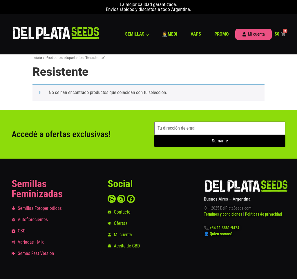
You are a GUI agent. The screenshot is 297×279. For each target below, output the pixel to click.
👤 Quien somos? (218, 234)
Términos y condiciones (223, 214)
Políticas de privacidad (263, 214)
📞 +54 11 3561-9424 (222, 227)
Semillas (134, 34)
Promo (221, 34)
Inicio (37, 57)
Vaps (196, 34)
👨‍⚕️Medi (169, 34)
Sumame (220, 141)
